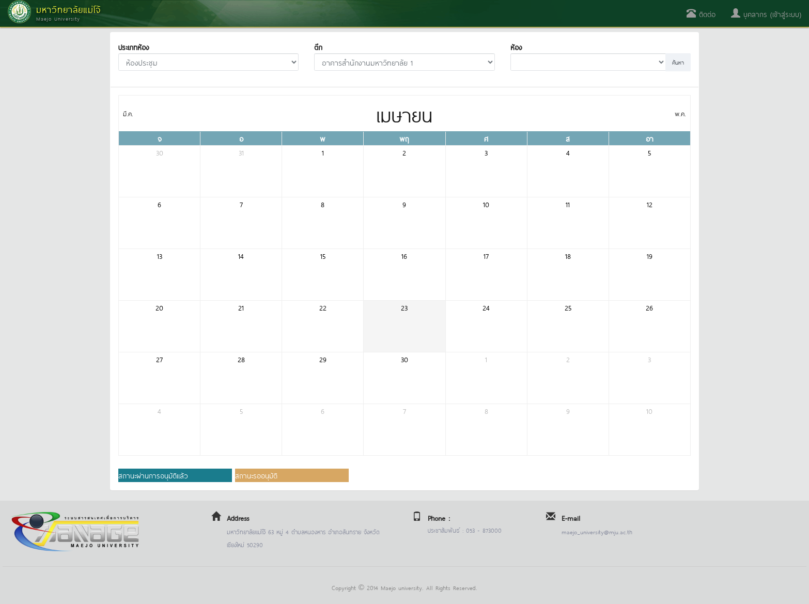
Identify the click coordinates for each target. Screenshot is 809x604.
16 (404, 255)
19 (649, 255)
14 (241, 255)
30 (159, 152)
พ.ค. (680, 113)
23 (404, 307)
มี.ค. (128, 113)
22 (322, 307)
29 (322, 359)
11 (568, 204)
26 (649, 307)
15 (322, 255)
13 (159, 255)
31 (241, 152)
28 (241, 359)
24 (486, 307)
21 (241, 307)
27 (159, 359)
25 (568, 307)
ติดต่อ (701, 14)
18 (568, 255)
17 (486, 255)
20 (159, 307)
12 (649, 204)
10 (486, 204)
